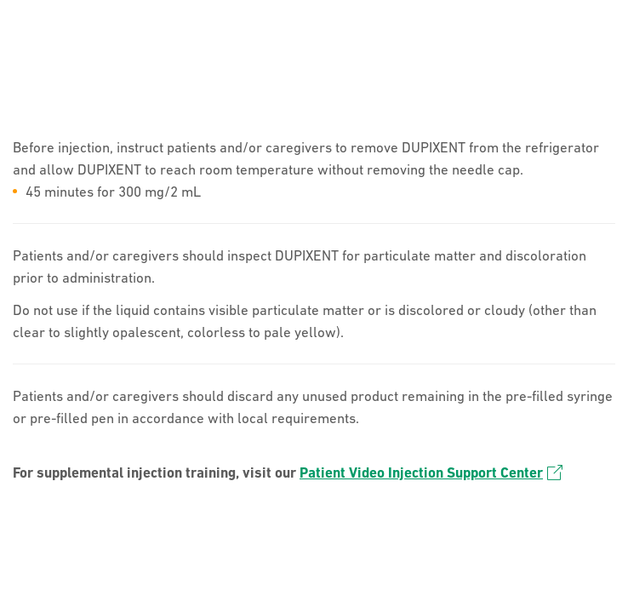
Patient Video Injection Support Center (431, 472)
